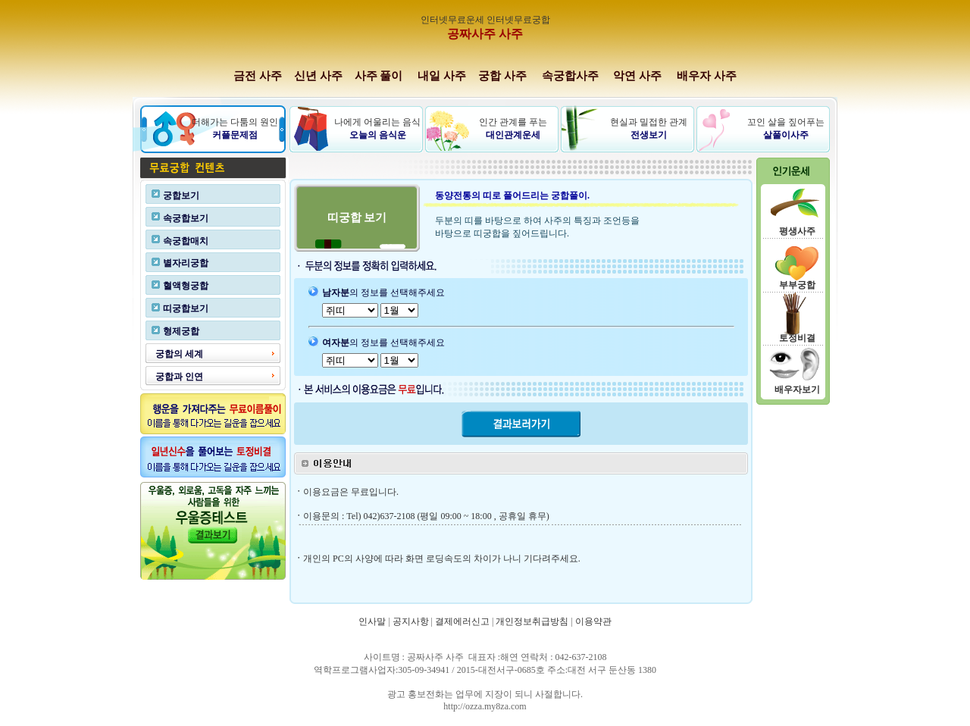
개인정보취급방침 (532, 621)
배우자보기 (797, 389)
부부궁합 (797, 285)
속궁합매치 (185, 241)
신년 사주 (318, 76)
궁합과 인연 (179, 376)
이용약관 (593, 621)
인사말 (372, 621)
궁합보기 (181, 195)
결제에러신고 (462, 621)
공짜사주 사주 (485, 33)
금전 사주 (257, 76)
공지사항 (411, 621)
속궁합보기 (185, 218)
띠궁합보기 (185, 308)
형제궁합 (181, 331)
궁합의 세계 (179, 354)
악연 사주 (637, 76)
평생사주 (797, 231)
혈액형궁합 (185, 285)
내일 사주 (442, 76)
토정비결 (797, 338)
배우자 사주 (707, 76)
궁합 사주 (502, 76)
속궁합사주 (572, 76)
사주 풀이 (379, 76)
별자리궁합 (185, 263)
